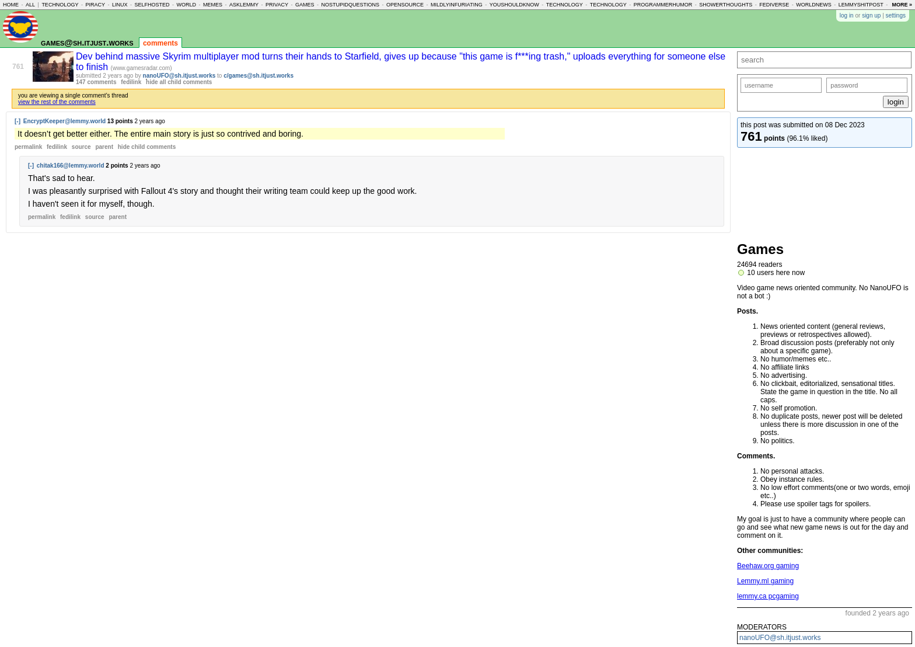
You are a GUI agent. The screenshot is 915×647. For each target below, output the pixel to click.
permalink (28, 147)
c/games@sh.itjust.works (258, 75)
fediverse (774, 5)
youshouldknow (514, 5)
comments (160, 43)
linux (120, 5)
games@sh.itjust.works (87, 42)
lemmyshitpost (861, 5)
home (11, 5)
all (30, 5)
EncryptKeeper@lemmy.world (64, 121)
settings (896, 15)
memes (212, 5)
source (81, 147)
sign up (871, 15)
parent (104, 147)
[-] (17, 121)
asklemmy (244, 5)
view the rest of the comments (57, 102)
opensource (405, 5)
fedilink (131, 82)
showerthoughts (725, 5)
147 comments (96, 82)
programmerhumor (663, 5)
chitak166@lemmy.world (70, 165)
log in (847, 15)
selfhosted (151, 5)
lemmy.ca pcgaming (768, 596)
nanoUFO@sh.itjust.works (179, 75)
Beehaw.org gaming (768, 566)
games (305, 5)
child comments (147, 147)
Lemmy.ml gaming (765, 581)
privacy (277, 5)
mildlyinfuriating (457, 5)
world (187, 5)
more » (902, 5)
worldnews (814, 5)
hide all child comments (179, 82)
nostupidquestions (350, 5)
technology (59, 5)
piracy (95, 5)
